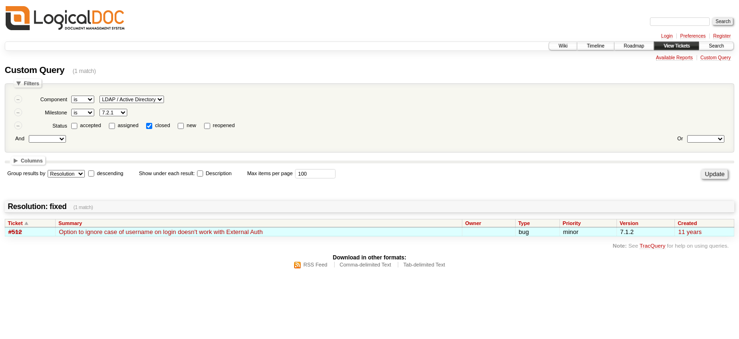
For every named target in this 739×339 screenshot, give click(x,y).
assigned (128, 125)
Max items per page (270, 173)
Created (687, 223)
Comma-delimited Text (365, 264)
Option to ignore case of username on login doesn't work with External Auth (161, 231)
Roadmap (634, 45)
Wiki (562, 45)
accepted (90, 125)
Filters (31, 83)
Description (214, 173)
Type (524, 223)
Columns (32, 160)
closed (162, 125)
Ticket (15, 223)
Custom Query (715, 57)
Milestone (56, 112)
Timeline (595, 45)
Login (667, 36)
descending (110, 173)
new (191, 125)
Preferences (693, 36)
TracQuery (652, 245)
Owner (473, 223)
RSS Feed (316, 264)
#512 (15, 231)
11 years (690, 231)
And (20, 138)
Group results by (27, 173)
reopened (224, 125)
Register (722, 36)
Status (59, 126)
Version (629, 223)
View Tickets (677, 45)
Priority (572, 223)
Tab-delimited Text (424, 264)
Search (716, 45)
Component (54, 99)
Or (680, 138)
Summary (70, 223)
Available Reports (674, 57)
